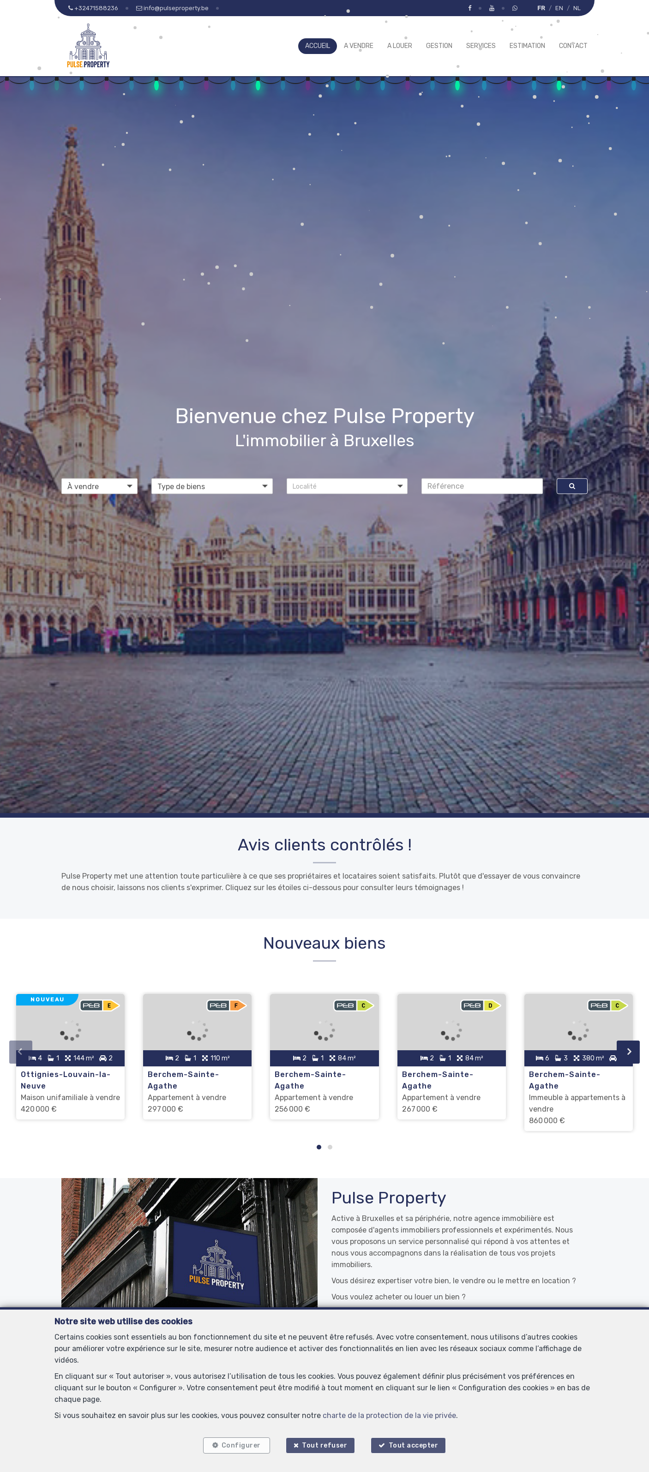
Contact (573, 46)
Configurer (241, 1445)
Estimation (527, 46)
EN (559, 8)
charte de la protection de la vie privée (389, 1415)
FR (541, 8)
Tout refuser (324, 1445)
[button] (347, 486)
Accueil (317, 46)
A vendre (358, 46)
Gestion (439, 46)
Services (481, 46)
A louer (399, 46)
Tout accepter (414, 1445)
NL (577, 8)
